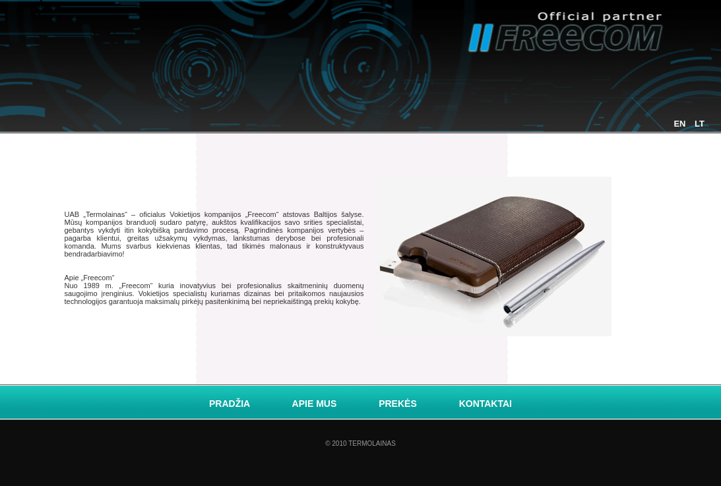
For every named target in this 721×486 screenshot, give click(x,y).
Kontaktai (485, 403)
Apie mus (316, 403)
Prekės (399, 403)
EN (681, 124)
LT (700, 124)
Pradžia (231, 403)
